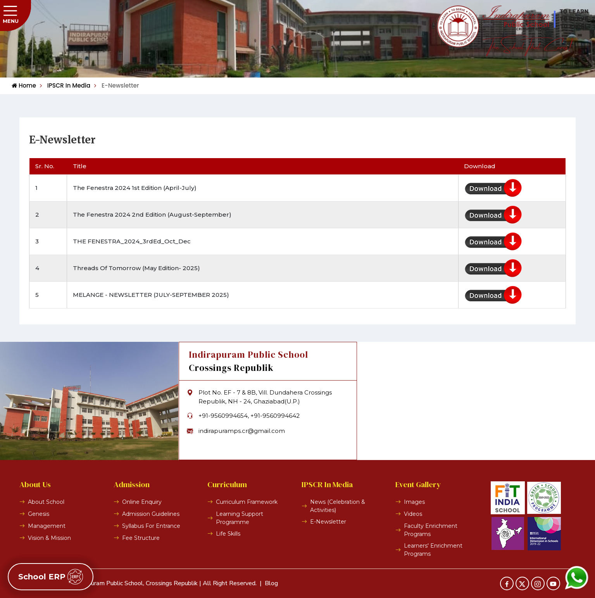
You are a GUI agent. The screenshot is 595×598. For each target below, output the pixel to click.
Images (414, 501)
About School (46, 501)
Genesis (38, 513)
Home (24, 85)
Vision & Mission (49, 537)
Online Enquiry (142, 501)
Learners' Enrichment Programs (433, 549)
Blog (271, 583)
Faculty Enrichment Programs (430, 530)
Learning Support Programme (239, 518)
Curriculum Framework (247, 501)
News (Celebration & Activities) (337, 506)
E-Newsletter (116, 85)
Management (47, 525)
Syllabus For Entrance (151, 525)
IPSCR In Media (65, 85)
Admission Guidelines (150, 513)
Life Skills (228, 533)
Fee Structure (141, 537)
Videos (413, 513)
